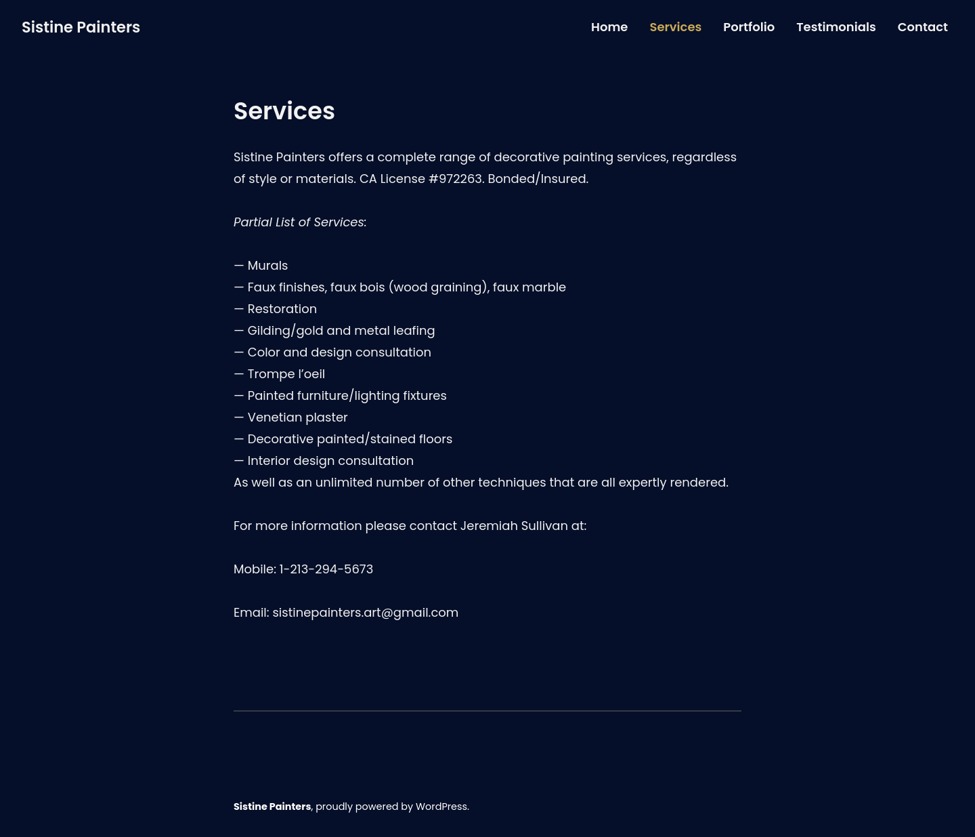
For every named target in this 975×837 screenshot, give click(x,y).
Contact (923, 27)
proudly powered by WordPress (391, 806)
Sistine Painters (81, 27)
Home (609, 27)
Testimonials (836, 27)
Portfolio (749, 27)
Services (675, 27)
